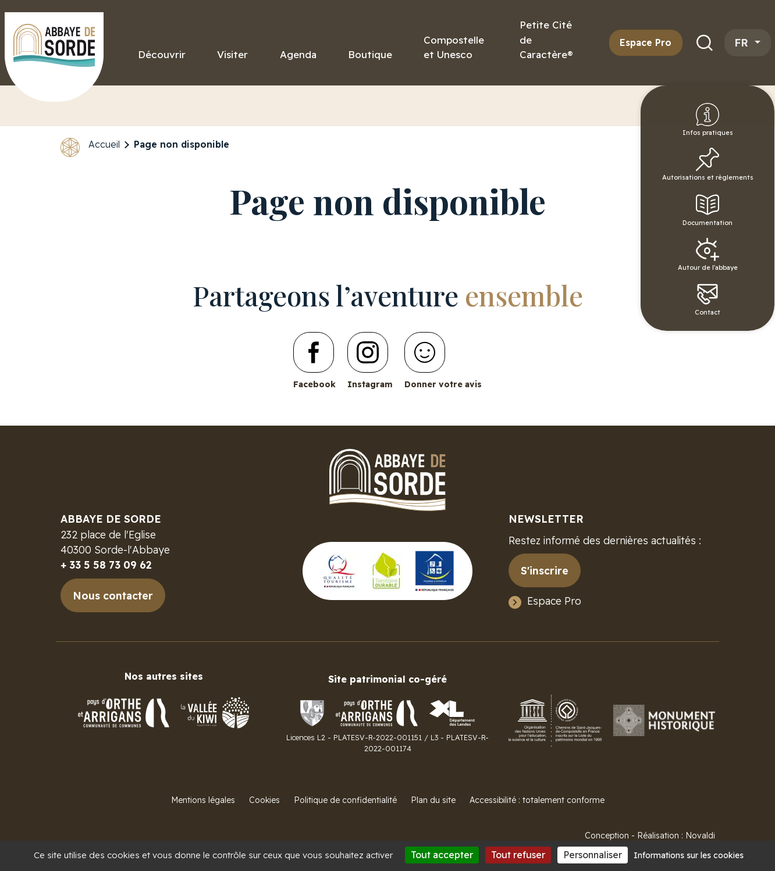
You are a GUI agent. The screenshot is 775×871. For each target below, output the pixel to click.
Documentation (747, 226)
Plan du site (433, 800)
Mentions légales (203, 800)
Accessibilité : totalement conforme (537, 800)
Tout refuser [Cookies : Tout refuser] (518, 855)
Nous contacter (113, 595)
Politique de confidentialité (345, 800)
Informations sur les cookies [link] (689, 855)
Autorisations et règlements (745, 177)
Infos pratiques (745, 125)
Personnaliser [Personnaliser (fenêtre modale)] (592, 855)
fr (743, 42)
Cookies (264, 800)
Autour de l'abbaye (745, 275)
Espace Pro (645, 42)
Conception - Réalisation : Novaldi (650, 835)
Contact (745, 324)
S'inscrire (544, 570)
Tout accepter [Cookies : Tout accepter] (442, 855)
